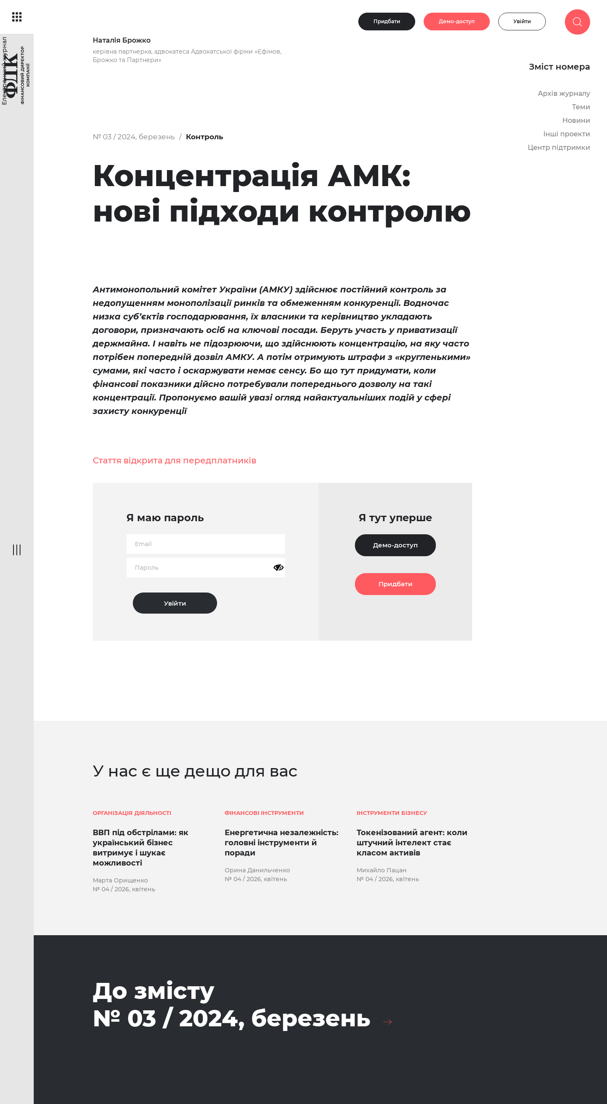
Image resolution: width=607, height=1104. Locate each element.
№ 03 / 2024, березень (134, 137)
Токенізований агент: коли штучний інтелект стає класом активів (412, 843)
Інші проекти (566, 134)
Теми (581, 107)
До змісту (232, 1004)
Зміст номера (559, 67)
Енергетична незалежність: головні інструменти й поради (281, 843)
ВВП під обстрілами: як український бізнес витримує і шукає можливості (140, 848)
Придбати (386, 21)
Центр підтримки (559, 147)
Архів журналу (564, 93)
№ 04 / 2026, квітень (124, 889)
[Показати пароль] (279, 567)
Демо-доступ (457, 21)
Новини (576, 120)
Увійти (522, 21)
